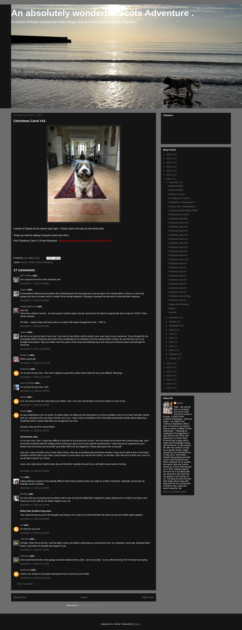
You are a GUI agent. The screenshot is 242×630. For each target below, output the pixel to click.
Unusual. (172, 312)
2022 (169, 171)
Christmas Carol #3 (177, 288)
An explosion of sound (178, 198)
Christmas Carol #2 (177, 292)
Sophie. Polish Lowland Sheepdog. (37, 262)
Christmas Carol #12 (178, 251)
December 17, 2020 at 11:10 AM (35, 363)
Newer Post (20, 597)
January (173, 358)
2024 (169, 162)
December (174, 182)
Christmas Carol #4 (177, 284)
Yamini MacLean (28, 306)
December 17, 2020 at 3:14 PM (34, 488)
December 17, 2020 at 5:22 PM (34, 533)
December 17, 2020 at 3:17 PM (34, 505)
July (171, 334)
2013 (169, 388)
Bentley (24, 494)
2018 (169, 367)
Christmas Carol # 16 (178, 235)
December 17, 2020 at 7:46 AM (34, 283)
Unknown (25, 369)
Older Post (148, 597)
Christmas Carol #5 (177, 280)
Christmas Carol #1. (177, 300)
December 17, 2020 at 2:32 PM (34, 430)
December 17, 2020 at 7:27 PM (34, 564)
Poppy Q (24, 355)
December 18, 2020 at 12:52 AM (35, 578)
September (174, 325)
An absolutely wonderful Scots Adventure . (102, 13)
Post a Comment (25, 584)
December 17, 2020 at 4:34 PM (34, 519)
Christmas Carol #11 (178, 255)
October (173, 321)
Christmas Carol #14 (178, 243)
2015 (169, 379)
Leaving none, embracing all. (181, 206)
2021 (169, 175)
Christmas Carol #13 (178, 247)
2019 (169, 363)
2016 (169, 375)
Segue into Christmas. (178, 304)
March (172, 350)
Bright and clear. (176, 186)
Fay (22, 477)
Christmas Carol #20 (178, 218)
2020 (169, 179)
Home (84, 597)
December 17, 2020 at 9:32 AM (34, 326)
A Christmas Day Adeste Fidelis (183, 210)
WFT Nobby (26, 275)
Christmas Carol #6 (177, 276)
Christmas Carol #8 (177, 267)
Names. (172, 308)
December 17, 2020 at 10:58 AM (35, 349)
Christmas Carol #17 (178, 231)
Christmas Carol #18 (178, 227)
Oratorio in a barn (176, 194)
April (171, 346)
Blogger (136, 624)
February (173, 354)
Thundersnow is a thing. (179, 296)
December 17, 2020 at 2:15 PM (34, 405)
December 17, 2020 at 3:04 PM (34, 471)
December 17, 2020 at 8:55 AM (34, 300)
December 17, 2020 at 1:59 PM (34, 391)
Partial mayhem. (176, 190)
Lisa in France (27, 383)
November (174, 317)
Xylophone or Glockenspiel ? (181, 202)
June (171, 338)
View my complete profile (174, 491)
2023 (169, 166)
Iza (21, 525)
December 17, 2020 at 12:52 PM (35, 377)
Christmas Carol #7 (177, 271)
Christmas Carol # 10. (178, 259)
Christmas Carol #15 (178, 239)
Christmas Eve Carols (178, 214)
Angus (23, 289)
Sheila (23, 397)
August (172, 330)
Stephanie (25, 570)
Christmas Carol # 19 (178, 223)
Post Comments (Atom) (90, 605)
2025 (169, 158)
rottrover (24, 539)
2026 (169, 154)
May (171, 342)
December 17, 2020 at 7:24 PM (34, 550)
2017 (169, 371)
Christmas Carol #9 (177, 263)
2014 (169, 384)
